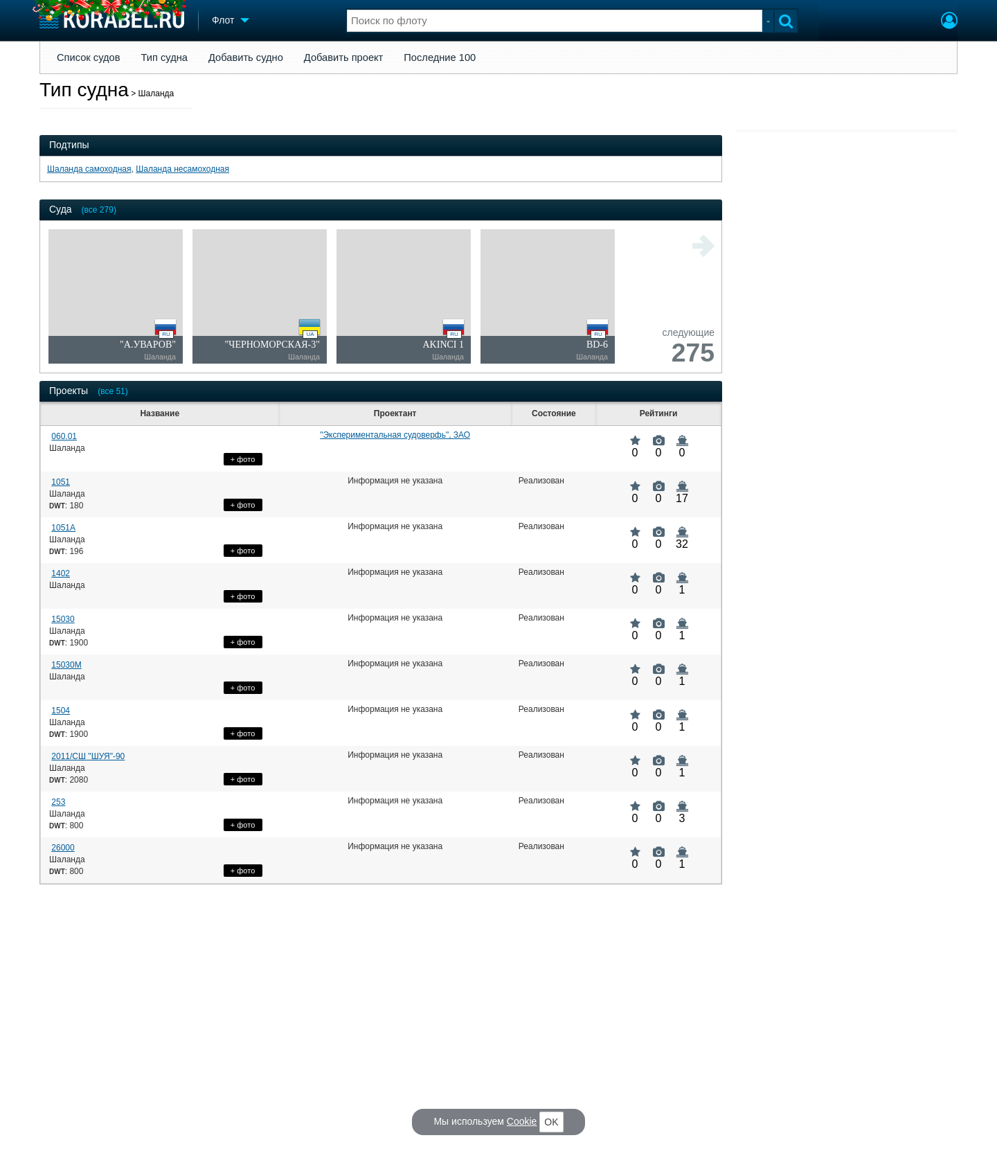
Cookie (522, 1121)
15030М (66, 665)
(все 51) (113, 391)
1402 (60, 573)
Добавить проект (344, 57)
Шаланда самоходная (89, 169)
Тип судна (164, 57)
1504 (60, 710)
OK (551, 1122)
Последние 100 (440, 57)
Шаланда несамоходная (182, 169)
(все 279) (99, 210)
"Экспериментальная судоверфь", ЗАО (395, 435)
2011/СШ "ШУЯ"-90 (88, 756)
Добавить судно (245, 57)
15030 (62, 619)
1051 (60, 482)
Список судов (88, 57)
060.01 (64, 436)
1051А (63, 528)
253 (58, 802)
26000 (62, 848)
